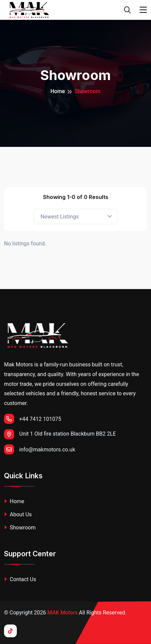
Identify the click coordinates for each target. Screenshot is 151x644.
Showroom (20, 527)
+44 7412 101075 (32, 419)
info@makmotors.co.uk (39, 449)
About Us (18, 514)
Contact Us (20, 579)
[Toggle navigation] (143, 10)
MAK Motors (62, 612)
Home (57, 91)
